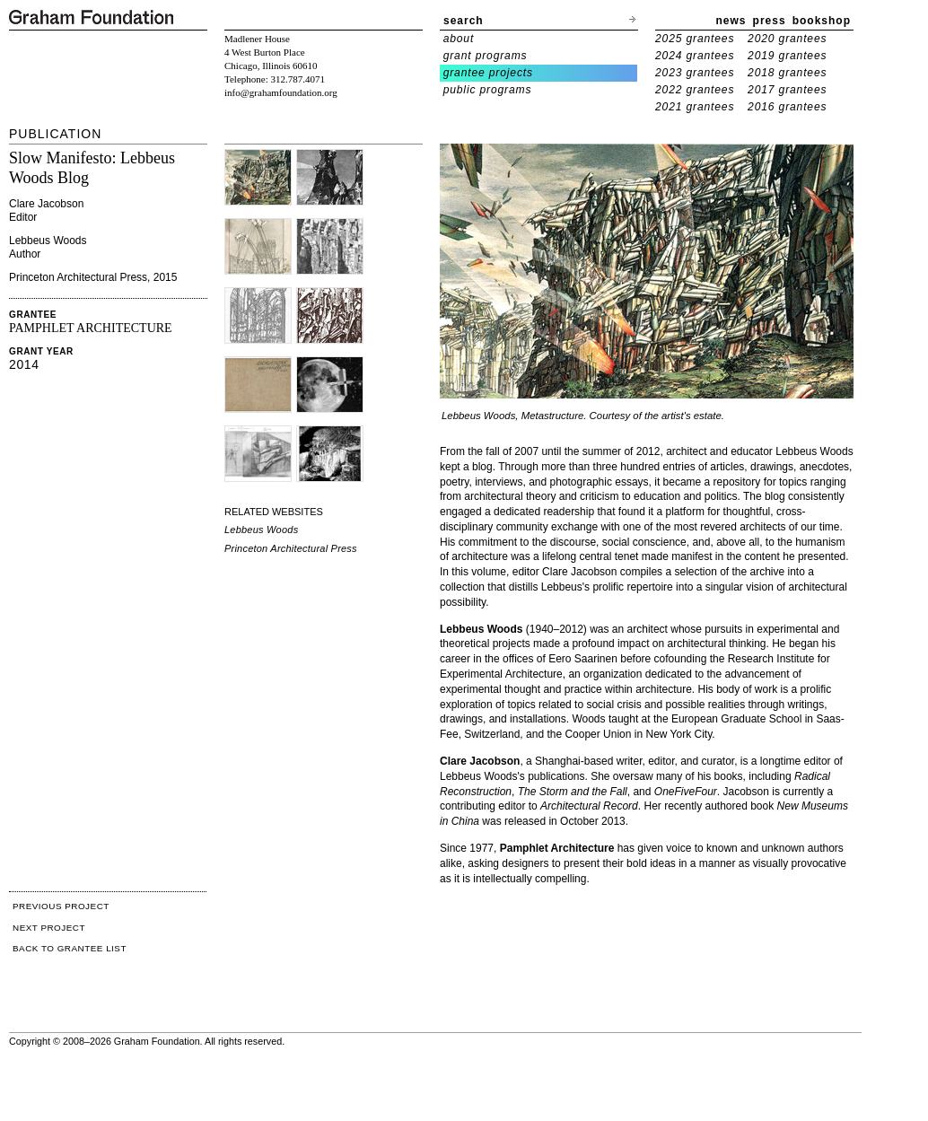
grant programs (485, 55)
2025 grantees (694, 38)
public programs (487, 89)
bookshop (821, 20)
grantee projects (488, 72)
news (731, 20)
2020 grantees (787, 38)
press (769, 20)
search (463, 20)
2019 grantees (787, 55)
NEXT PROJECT (49, 928)
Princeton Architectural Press (290, 548)
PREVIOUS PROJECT (61, 906)
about (459, 38)
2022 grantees (694, 89)
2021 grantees (694, 107)
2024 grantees (694, 55)
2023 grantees (694, 72)
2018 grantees (787, 72)
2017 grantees (787, 89)
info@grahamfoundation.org (280, 92)
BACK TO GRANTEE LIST (70, 948)
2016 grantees (787, 107)
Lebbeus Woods (261, 529)
